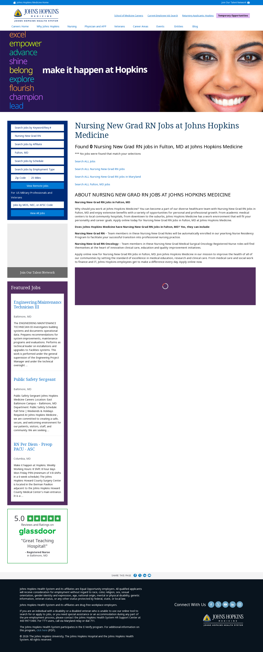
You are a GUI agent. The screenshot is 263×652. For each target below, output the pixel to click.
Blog (195, 26)
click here (42, 630)
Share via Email (149, 575)
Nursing (73, 27)
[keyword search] (37, 128)
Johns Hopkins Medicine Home (33, 2)
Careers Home (20, 26)
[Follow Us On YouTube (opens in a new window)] (225, 604)
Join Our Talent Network (234, 2)
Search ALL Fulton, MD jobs (92, 184)
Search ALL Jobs (85, 161)
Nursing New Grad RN (28, 136)
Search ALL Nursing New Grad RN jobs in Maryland (108, 176)
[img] (36, 15)
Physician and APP (97, 27)
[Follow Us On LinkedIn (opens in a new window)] (232, 604)
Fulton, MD (21, 152)
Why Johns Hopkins (48, 26)
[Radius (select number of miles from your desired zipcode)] (42, 177)
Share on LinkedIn (144, 575)
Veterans (119, 26)
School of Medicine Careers (129, 15)
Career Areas (140, 26)
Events (160, 26)
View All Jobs (37, 213)
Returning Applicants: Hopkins (199, 15)
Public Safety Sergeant (35, 379)
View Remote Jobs (37, 185)
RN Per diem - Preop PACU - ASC (33, 447)
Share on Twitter (140, 575)
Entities (181, 27)
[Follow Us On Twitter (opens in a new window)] (218, 604)
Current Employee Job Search (164, 15)
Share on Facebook (135, 575)
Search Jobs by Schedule (29, 161)
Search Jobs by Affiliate (28, 144)
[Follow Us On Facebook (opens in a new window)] (211, 604)
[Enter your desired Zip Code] (20, 178)
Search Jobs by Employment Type (35, 169)
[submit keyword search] (58, 127)
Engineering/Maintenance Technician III (37, 304)
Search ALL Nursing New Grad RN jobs (100, 169)
